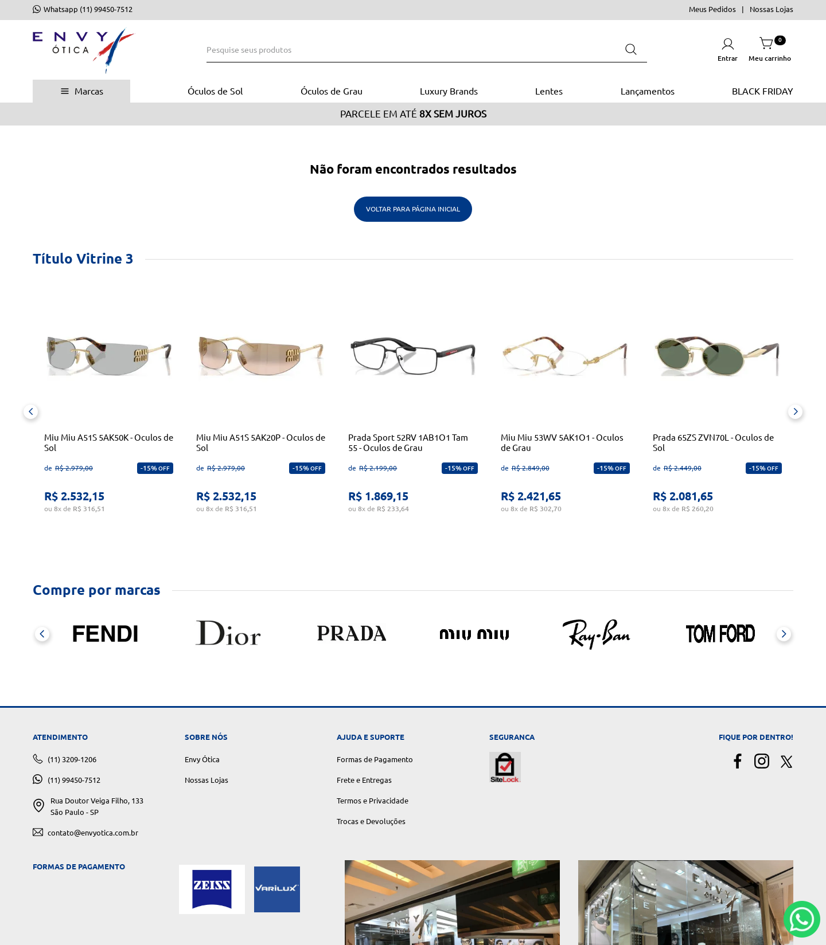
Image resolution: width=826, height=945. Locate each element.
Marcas (89, 91)
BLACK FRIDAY (762, 91)
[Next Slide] (795, 412)
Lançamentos (648, 91)
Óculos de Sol (215, 91)
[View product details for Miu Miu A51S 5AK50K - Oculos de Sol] (109, 411)
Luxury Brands (449, 91)
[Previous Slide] (31, 412)
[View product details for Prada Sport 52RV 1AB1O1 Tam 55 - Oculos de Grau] (413, 411)
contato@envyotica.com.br (93, 833)
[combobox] (426, 49)
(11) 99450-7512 (74, 780)
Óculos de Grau (332, 91)
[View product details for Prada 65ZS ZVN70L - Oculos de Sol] (717, 411)
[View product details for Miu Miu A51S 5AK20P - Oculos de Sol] (261, 411)
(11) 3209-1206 (72, 759)
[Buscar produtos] (631, 49)
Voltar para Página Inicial (413, 209)
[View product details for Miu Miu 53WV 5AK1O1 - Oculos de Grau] (565, 411)
